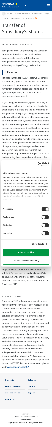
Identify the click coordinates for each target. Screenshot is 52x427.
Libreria (31, 386)
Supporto (32, 393)
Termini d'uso (26, 414)
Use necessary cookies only (26, 261)
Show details (38, 244)
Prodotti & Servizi (13, 386)
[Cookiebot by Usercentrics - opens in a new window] (37, 164)
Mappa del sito (26, 419)
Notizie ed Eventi (22, 13)
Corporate (15, 18)
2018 (6, 18)
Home (9, 13)
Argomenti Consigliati (15, 393)
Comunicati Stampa (40, 13)
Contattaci (10, 399)
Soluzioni (32, 380)
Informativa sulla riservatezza (26, 416)
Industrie (9, 380)
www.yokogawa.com (17, 366)
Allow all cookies (26, 252)
